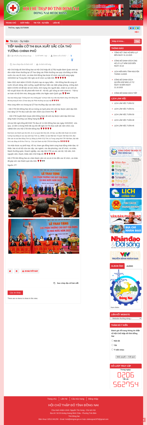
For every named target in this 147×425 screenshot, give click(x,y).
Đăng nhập (93, 399)
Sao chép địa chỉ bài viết (21, 64)
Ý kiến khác (119, 350)
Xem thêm (115, 307)
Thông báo (117, 48)
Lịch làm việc (118, 98)
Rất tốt (117, 341)
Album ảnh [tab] (117, 266)
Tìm (137, 41)
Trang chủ (11, 23)
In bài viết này (43, 64)
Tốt (115, 345)
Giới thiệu (24, 23)
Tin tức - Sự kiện (41, 23)
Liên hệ (56, 23)
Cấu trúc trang (77, 399)
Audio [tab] (129, 266)
